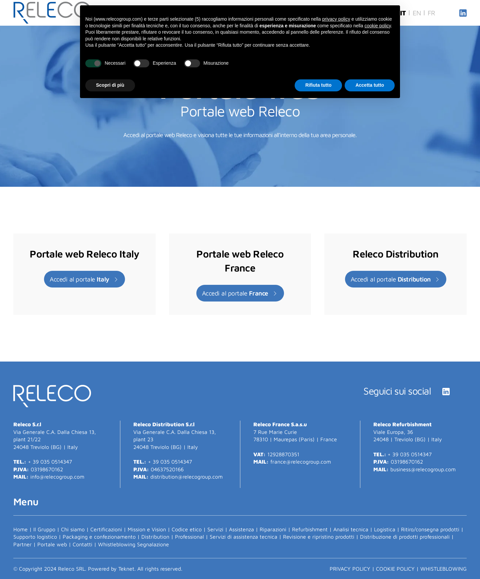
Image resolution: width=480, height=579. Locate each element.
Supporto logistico (35, 537)
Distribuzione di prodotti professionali (405, 537)
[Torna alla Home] (53, 13)
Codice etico (187, 529)
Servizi (215, 529)
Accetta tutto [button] (369, 85)
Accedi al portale (84, 279)
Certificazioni (106, 529)
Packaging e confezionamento (99, 537)
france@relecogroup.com (301, 462)
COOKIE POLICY (395, 569)
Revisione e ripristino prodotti (318, 537)
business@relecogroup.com (423, 469)
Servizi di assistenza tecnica (243, 537)
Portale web (52, 544)
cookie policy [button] (377, 25)
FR (431, 13)
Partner (22, 544)
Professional (189, 537)
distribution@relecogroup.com (186, 477)
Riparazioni (273, 529)
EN (417, 13)
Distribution (155, 537)
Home (20, 529)
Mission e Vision (147, 529)
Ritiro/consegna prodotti (430, 529)
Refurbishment (310, 529)
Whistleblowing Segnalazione (133, 544)
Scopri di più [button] (110, 85)
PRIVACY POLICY (350, 569)
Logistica (384, 529)
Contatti (82, 544)
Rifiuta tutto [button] (318, 85)
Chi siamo (73, 529)
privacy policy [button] (336, 19)
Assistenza (241, 529)
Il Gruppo (44, 529)
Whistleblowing (443, 569)
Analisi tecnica (350, 529)
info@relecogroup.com (57, 477)
